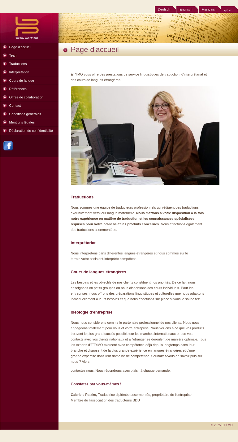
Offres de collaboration (26, 97)
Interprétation (19, 72)
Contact (15, 105)
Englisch (186, 9)
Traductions (18, 64)
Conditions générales (25, 114)
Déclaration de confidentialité (31, 130)
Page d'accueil (20, 47)
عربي (228, 9)
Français (208, 9)
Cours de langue (21, 80)
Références (18, 89)
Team (13, 55)
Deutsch (164, 9)
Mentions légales (22, 122)
